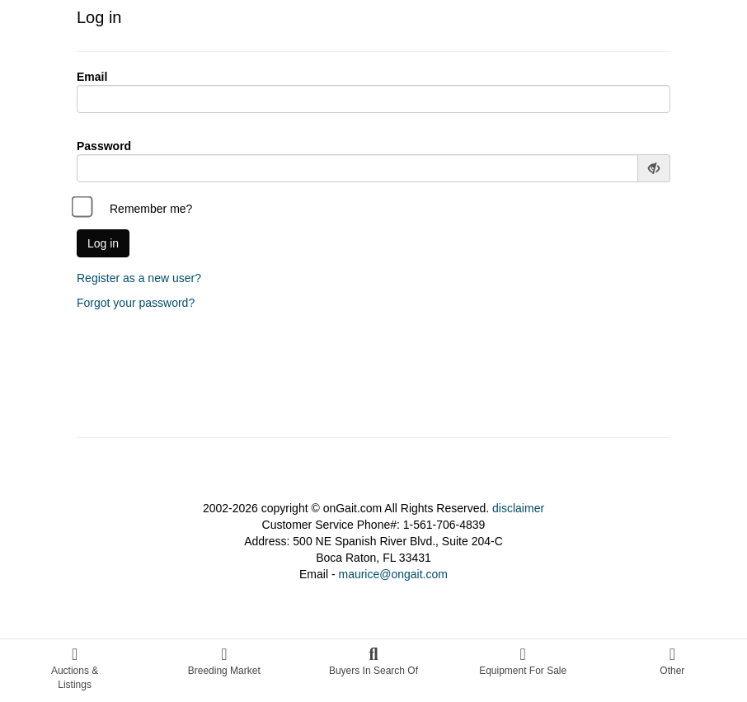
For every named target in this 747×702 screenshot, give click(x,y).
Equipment (522, 661)
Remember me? (134, 208)
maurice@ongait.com (393, 574)
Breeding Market (224, 661)
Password (104, 146)
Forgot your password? (136, 302)
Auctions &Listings (74, 668)
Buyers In (373, 661)
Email (92, 76)
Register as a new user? (139, 278)
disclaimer (518, 508)
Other (672, 661)
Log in (103, 243)
